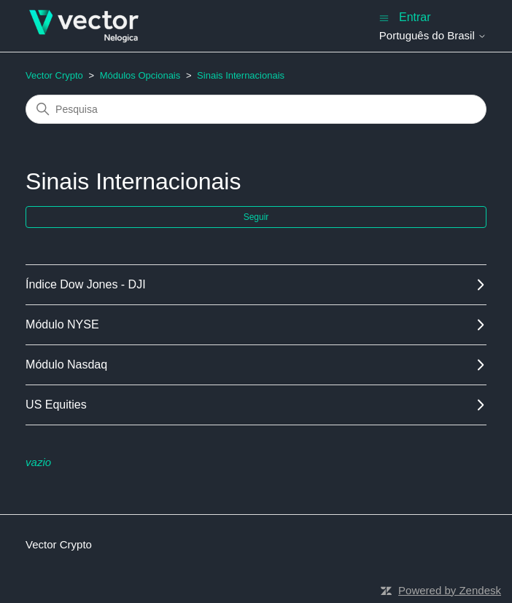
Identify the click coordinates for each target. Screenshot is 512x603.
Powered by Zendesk (449, 590)
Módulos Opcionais (140, 75)
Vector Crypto (54, 75)
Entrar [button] (415, 17)
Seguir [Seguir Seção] (256, 217)
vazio (38, 462)
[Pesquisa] (256, 109)
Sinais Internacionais (240, 75)
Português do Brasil (432, 35)
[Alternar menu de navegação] (384, 17)
